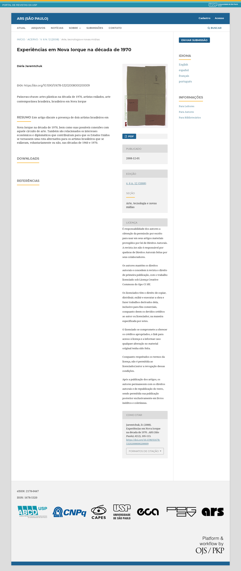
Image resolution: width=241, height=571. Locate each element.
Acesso (219, 18)
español (184, 70)
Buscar (215, 27)
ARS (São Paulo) (32, 18)
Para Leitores (186, 106)
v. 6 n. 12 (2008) (49, 39)
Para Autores (186, 112)
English (183, 64)
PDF (130, 136)
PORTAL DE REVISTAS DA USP (19, 5)
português (185, 81)
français (184, 76)
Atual (21, 27)
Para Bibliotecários (190, 117)
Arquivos (38, 27)
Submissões (94, 27)
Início (21, 39)
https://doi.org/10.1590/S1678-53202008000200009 (57, 85)
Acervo (32, 39)
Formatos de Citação (144, 451)
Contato (115, 27)
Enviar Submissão (194, 40)
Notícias (57, 27)
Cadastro (204, 18)
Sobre (74, 27)
